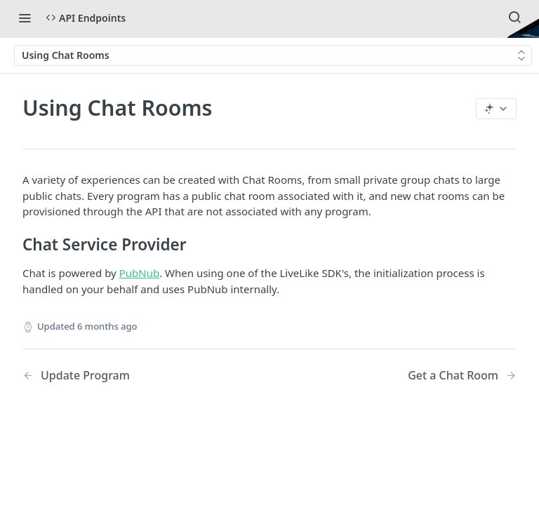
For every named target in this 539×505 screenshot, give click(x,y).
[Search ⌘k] (514, 17)
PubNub (139, 273)
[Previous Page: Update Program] (128, 375)
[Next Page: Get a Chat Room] (462, 375)
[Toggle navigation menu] (24, 17)
